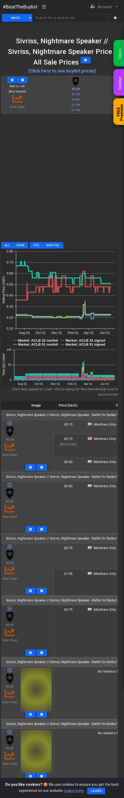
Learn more (74, 791)
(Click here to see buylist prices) (62, 71)
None (21, 245)
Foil (36, 245)
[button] (104, 7)
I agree (96, 791)
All (7, 245)
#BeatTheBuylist (20, 7)
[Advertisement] (62, 180)
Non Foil (53, 245)
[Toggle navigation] (44, 7)
